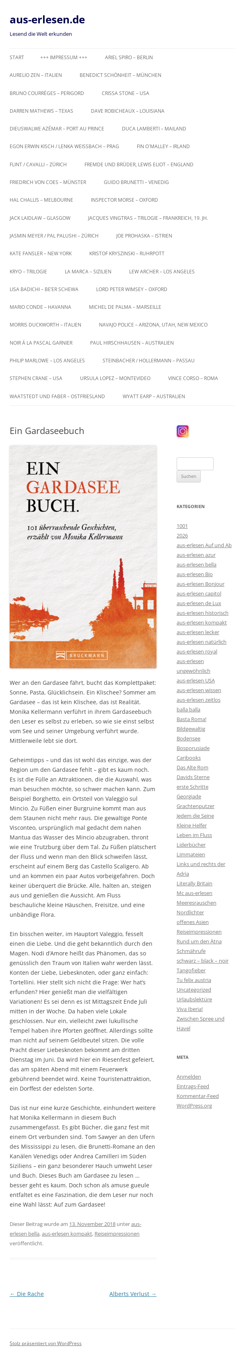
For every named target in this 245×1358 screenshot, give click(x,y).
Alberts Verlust (132, 1294)
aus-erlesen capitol (199, 593)
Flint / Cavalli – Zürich (38, 164)
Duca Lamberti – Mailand (154, 128)
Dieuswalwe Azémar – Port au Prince (57, 128)
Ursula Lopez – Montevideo (115, 378)
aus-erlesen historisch (203, 612)
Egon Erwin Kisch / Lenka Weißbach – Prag (64, 146)
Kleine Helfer (192, 825)
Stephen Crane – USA (36, 378)
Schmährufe (191, 951)
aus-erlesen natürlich (201, 641)
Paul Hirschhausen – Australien (132, 342)
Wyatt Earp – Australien (154, 396)
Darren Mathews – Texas (41, 110)
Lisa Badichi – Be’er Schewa (44, 289)
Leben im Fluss (194, 835)
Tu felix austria (194, 980)
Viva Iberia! (190, 1009)
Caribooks (189, 757)
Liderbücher (191, 844)
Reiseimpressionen (117, 1233)
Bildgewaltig (191, 728)
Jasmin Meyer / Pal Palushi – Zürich (54, 235)
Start (17, 57)
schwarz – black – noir (203, 960)
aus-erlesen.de (47, 19)
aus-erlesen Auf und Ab (204, 545)
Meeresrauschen (196, 902)
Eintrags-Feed (193, 1086)
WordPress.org (194, 1105)
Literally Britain (194, 883)
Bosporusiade (193, 748)
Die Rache (27, 1294)
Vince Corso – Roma (193, 378)
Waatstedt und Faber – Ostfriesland (57, 396)
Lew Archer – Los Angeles (162, 271)
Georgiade (189, 796)
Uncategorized (194, 989)
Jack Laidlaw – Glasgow (40, 218)
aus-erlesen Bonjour (200, 583)
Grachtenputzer (195, 806)
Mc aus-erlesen (194, 893)
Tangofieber (191, 970)
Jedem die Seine (195, 815)
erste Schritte (192, 786)
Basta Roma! (191, 719)
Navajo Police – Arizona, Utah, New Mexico (153, 324)
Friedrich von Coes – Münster (48, 182)
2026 (182, 535)
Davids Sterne (193, 777)
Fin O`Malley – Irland (163, 146)
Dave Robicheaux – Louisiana (128, 110)
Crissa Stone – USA (125, 93)
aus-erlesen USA (196, 680)
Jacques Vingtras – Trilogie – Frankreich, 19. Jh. (148, 218)
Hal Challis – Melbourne (41, 199)
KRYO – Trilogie (28, 271)
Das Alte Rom (192, 767)
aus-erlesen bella (196, 564)
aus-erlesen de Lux (199, 603)
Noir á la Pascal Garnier (41, 342)
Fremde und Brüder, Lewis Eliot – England (139, 164)
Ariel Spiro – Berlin (129, 57)
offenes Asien (193, 922)
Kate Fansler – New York (41, 253)
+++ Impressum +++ (63, 57)
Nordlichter (190, 912)
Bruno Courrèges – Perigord (47, 93)
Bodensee (188, 738)
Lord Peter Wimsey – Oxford (131, 289)
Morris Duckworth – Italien (45, 324)
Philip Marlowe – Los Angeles (47, 360)
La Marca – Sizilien (88, 271)
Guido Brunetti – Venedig (136, 182)
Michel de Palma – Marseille (125, 307)
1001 (182, 525)
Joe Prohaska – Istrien (144, 235)
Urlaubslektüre (194, 999)
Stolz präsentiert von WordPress (46, 1343)
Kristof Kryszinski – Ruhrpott (127, 253)
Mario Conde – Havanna (40, 307)
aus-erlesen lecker (198, 632)
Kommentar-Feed (198, 1096)
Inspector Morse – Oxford (124, 199)
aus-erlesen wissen (199, 690)
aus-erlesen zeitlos (198, 699)
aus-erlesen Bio (195, 574)
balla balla (188, 709)
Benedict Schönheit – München (120, 75)
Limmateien (191, 854)
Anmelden (189, 1076)
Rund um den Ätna (199, 941)
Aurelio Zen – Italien (36, 75)
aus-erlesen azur (196, 554)
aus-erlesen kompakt (67, 1233)
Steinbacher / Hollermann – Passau (149, 360)
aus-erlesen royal (197, 651)
